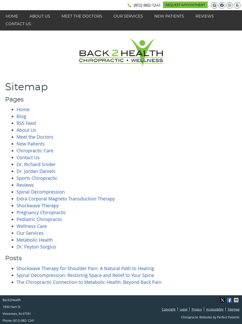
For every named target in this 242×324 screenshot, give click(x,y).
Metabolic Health (35, 240)
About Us (39, 16)
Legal (183, 309)
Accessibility (214, 309)
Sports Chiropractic (37, 178)
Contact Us (18, 24)
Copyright (168, 309)
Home (12, 16)
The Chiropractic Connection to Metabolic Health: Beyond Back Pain (89, 282)
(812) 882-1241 (146, 5)
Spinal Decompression (41, 192)
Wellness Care (32, 226)
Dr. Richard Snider (36, 164)
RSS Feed (26, 123)
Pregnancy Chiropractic (41, 212)
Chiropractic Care (35, 151)
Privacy (197, 309)
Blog (21, 116)
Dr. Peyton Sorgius (36, 247)
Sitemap (233, 309)
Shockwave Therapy (38, 205)
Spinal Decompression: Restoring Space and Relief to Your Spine (85, 275)
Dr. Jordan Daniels (36, 171)
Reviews (204, 16)
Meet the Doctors (82, 16)
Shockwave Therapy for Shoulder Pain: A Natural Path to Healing (85, 268)
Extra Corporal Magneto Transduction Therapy (66, 199)
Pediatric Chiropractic (40, 219)
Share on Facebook (230, 300)
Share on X (223, 300)
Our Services (128, 16)
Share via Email (236, 300)
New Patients (169, 16)
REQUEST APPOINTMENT (185, 5)
